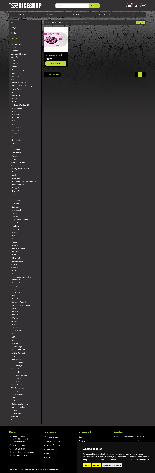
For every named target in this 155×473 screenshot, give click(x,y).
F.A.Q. (46, 453)
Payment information (52, 445)
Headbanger (16, 175)
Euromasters (16, 137)
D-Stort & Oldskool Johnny (21, 86)
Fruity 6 (14, 156)
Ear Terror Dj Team (18, 127)
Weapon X (15, 420)
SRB (13, 337)
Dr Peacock (16, 114)
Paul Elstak (15, 283)
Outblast (14, 267)
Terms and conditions (17, 469)
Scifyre (14, 321)
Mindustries (15, 242)
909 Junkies (16, 44)
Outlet (132, 15)
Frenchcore (15, 150)
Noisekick (15, 252)
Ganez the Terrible (18, 162)
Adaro (13, 48)
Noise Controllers (18, 248)
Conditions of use (51, 437)
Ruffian (14, 308)
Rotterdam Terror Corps (20, 305)
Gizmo (13, 165)
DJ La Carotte (16, 108)
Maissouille (15, 229)
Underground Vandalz (19, 404)
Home (47, 22)
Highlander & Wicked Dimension (23, 181)
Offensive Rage (17, 258)
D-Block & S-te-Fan (18, 83)
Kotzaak (14, 213)
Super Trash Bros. (18, 350)
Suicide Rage (16, 347)
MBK (13, 236)
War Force (15, 417)
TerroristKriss (16, 359)
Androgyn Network (18, 54)
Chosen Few (16, 73)
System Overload (18, 353)
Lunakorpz (15, 226)
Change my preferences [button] (112, 465)
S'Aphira (14, 318)
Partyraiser (15, 274)
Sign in (81, 437)
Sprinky (14, 334)
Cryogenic (15, 76)
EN (142, 6)
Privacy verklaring (51, 449)
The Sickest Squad (18, 385)
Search (94, 6)
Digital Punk (16, 89)
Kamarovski (16, 201)
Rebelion (14, 299)
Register (82, 441)
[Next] (144, 74)
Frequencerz (16, 153)
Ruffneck (14, 311)
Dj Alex (14, 102)
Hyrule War (15, 191)
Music (22, 15)
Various (14, 410)
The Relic (15, 382)
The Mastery (16, 369)
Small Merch (104, 15)
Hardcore (15, 172)
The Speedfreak (17, 388)
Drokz (13, 121)
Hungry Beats (16, 188)
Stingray (14, 343)
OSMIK (14, 264)
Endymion (15, 130)
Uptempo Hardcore (18, 407)
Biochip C (15, 67)
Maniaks (14, 232)
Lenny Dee (15, 223)
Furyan (14, 159)
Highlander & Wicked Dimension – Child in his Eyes (54, 55)
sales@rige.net (19, 445)
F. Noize (14, 143)
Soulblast (15, 327)
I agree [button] (86, 465)
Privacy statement (34, 469)
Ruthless (14, 315)
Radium (14, 296)
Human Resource (18, 185)
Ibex (13, 194)
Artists (61, 22)
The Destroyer (16, 366)
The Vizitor (15, 391)
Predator (14, 289)
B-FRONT (15, 63)
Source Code (16, 331)
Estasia (14, 134)
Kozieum (14, 216)
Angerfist (14, 57)
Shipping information (52, 441)
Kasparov (15, 207)
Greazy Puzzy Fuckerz (20, 169)
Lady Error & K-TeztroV (20, 220)
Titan (13, 398)
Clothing (76, 15)
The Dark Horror (17, 362)
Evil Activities (16, 140)
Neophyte (15, 245)
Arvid (13, 60)
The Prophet (16, 378)
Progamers (15, 292)
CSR (13, 79)
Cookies (47, 457)
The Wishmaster (17, 394)
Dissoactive (15, 95)
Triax (13, 401)
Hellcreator (15, 178)
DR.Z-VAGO (16, 118)
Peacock (14, 286)
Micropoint (15, 239)
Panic (13, 271)
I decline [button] (96, 465)
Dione (13, 92)
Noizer (13, 255)
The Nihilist (15, 372)
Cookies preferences (50, 469)
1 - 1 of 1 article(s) (52, 74)
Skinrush (14, 324)
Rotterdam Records (19, 302)
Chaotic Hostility (17, 70)
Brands (50, 15)
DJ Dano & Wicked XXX (20, 105)
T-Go (13, 356)
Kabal (13, 197)
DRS (13, 124)
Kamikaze (15, 204)
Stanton (14, 340)
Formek (14, 146)
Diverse (14, 99)
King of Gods (16, 210)
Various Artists (16, 413)
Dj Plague (15, 111)
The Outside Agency (19, 375)
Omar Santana (17, 261)
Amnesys (15, 51)
